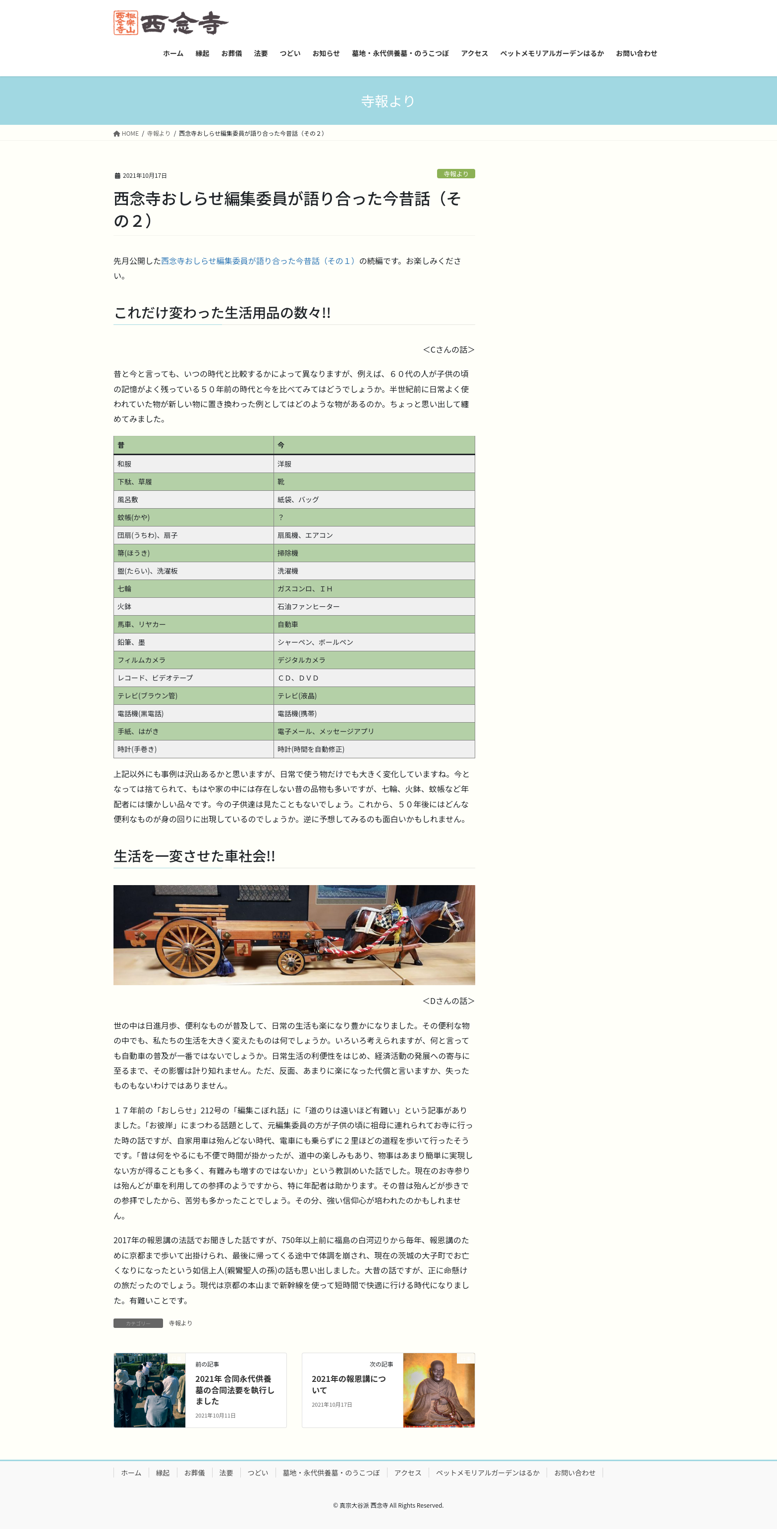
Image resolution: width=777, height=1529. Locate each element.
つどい (258, 1472)
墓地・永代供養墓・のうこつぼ (331, 1472)
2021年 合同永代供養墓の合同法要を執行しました (235, 1389)
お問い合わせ (575, 1472)
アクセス (408, 1472)
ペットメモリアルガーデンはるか (488, 1472)
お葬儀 (194, 1472)
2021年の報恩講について (349, 1383)
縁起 (163, 1472)
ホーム (131, 1472)
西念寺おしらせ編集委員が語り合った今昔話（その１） (260, 260)
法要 (226, 1472)
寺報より (456, 173)
